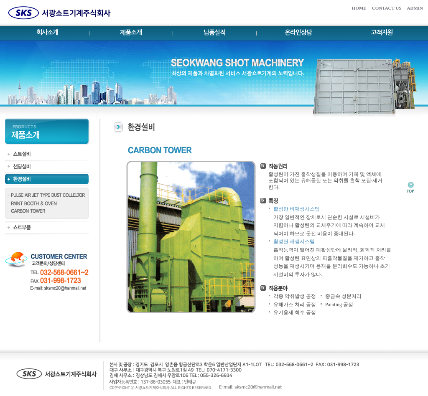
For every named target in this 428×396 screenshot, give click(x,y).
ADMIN (415, 7)
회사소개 (47, 32)
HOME (359, 7)
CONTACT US (387, 7)
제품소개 (131, 32)
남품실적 (214, 32)
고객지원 (381, 32)
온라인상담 (298, 32)
